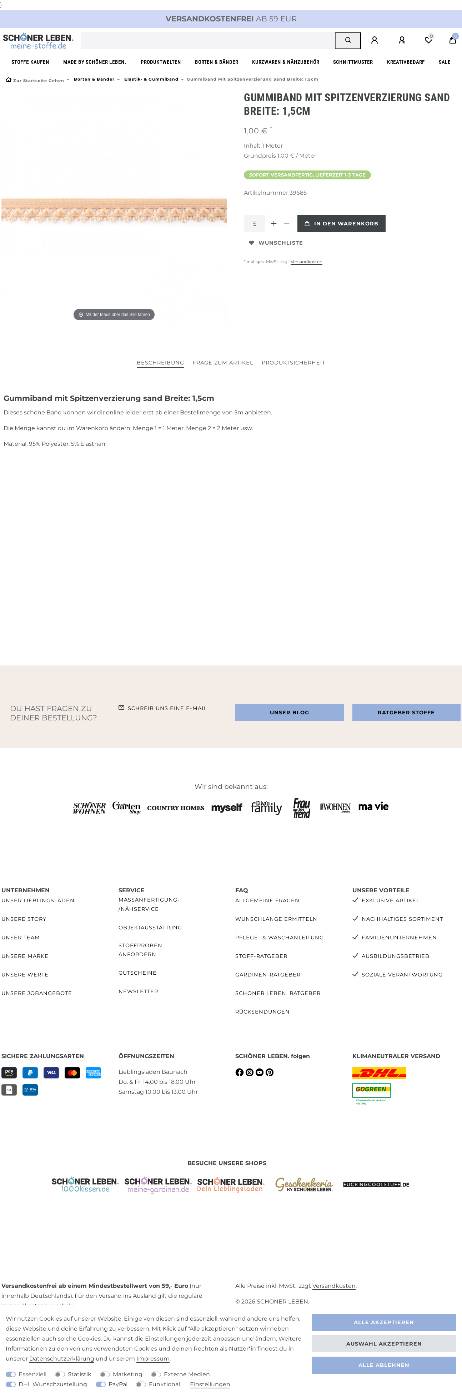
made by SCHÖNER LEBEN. (94, 62)
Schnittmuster (353, 62)
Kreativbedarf (406, 62)
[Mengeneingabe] (254, 223)
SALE (445, 62)
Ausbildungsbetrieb (396, 956)
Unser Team (20, 937)
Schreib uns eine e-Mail (167, 708)
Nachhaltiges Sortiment (402, 919)
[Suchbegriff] (208, 40)
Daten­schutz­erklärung (61, 1358)
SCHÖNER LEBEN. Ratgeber (278, 993)
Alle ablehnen (384, 1365)
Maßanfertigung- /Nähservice (149, 904)
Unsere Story (23, 919)
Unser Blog (289, 712)
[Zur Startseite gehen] (35, 80)
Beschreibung (160, 362)
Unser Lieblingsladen (38, 900)
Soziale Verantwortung (402, 974)
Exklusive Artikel (391, 900)
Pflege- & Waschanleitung (279, 937)
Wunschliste (276, 243)
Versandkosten (306, 261)
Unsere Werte (25, 974)
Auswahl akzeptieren (384, 1344)
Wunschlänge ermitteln (276, 919)
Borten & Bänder (216, 62)
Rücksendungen (262, 1012)
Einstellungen (210, 1384)
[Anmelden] (375, 40)
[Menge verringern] (286, 223)
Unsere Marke (25, 956)
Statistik (79, 1374)
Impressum (153, 1358)
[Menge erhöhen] (273, 223)
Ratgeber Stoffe (406, 712)
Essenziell (32, 1374)
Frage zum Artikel (223, 362)
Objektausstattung (150, 927)
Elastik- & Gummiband (151, 79)
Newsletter (138, 991)
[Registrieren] (403, 40)
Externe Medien (187, 1374)
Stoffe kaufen (30, 62)
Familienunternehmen (399, 937)
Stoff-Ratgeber (261, 956)
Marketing (127, 1374)
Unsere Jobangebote (36, 993)
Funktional (164, 1384)
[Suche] (348, 40)
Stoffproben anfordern (140, 950)
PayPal (118, 1384)
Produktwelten (161, 62)
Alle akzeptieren (384, 1322)
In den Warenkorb (341, 223)
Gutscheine (138, 973)
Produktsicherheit (293, 362)
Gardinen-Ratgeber (268, 974)
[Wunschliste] (428, 40)
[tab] (160, 363)
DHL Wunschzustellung (53, 1384)
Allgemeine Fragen (267, 900)
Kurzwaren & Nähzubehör (285, 62)
